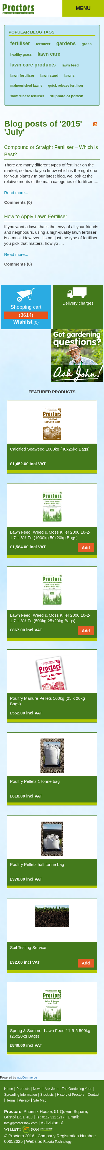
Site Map (39, 1100)
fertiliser (20, 43)
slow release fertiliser (27, 96)
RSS (95, 124)
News (37, 1089)
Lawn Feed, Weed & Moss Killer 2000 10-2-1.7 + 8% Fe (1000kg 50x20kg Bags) (50, 535)
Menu (83, 8)
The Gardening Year (77, 1089)
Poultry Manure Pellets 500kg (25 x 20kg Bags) (47, 701)
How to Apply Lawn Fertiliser (35, 216)
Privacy (24, 1100)
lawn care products (33, 65)
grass (87, 44)
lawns (69, 75)
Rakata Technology (57, 1142)
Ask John (51, 1089)
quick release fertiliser (65, 86)
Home (8, 1089)
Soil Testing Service (28, 947)
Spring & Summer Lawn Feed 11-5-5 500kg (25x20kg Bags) (50, 1033)
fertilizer (43, 44)
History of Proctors (71, 1095)
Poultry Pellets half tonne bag (37, 864)
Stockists (47, 1095)
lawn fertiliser (22, 75)
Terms (11, 1100)
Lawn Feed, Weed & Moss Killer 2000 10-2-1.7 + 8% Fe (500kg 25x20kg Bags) (50, 618)
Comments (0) (18, 202)
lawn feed (70, 65)
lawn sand (49, 75)
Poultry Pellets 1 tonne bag (35, 781)
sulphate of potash (66, 96)
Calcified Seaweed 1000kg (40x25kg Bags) (50, 449)
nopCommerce (27, 1077)
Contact (93, 1095)
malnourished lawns (26, 86)
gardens (66, 43)
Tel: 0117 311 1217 (50, 1117)
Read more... (16, 192)
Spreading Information (20, 1095)
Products (22, 1089)
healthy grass (21, 54)
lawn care (49, 54)
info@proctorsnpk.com (20, 1123)
